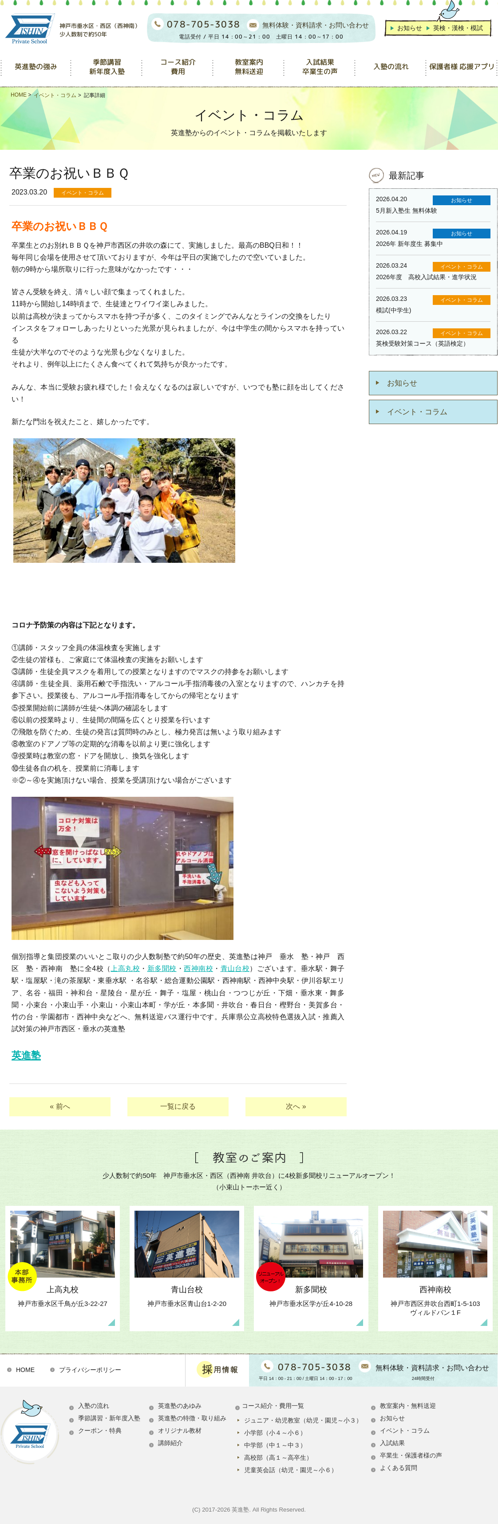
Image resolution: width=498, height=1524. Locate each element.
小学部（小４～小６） (275, 1432)
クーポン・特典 (100, 1430)
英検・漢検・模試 (458, 27)
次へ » (296, 1106)
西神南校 (198, 968)
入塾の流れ (93, 1405)
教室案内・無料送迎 (408, 1405)
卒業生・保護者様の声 (411, 1455)
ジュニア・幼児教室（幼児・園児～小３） (303, 1420)
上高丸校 (125, 968)
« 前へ (60, 1106)
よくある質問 (398, 1467)
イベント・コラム (417, 412)
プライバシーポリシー (90, 1369)
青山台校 (235, 968)
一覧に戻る (178, 1106)
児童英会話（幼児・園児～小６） (290, 1469)
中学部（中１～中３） (275, 1445)
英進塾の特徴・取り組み (192, 1418)
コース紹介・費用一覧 (273, 1405)
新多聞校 (162, 968)
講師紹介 (170, 1442)
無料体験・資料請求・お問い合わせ (315, 25)
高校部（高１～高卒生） (278, 1457)
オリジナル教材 (180, 1430)
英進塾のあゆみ (180, 1405)
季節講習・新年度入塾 (109, 1418)
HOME (25, 1369)
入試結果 (392, 1442)
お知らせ (409, 27)
